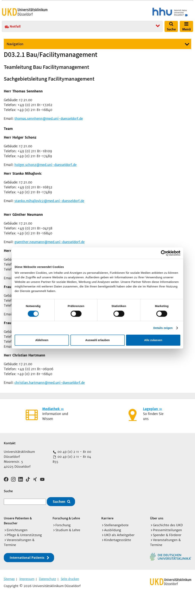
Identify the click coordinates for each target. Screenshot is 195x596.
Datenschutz (47, 579)
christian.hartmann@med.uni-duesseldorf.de (49, 383)
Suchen (59, 501)
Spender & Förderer (167, 535)
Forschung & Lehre (66, 518)
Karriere (107, 518)
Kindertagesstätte (117, 540)
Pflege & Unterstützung (24, 535)
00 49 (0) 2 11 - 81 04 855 (72, 459)
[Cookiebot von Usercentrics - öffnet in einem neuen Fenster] (163, 253)
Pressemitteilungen (167, 530)
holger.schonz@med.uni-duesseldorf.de (45, 165)
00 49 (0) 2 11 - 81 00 (74, 452)
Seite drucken (70, 579)
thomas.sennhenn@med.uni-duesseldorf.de (48, 119)
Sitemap (9, 579)
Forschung (63, 525)
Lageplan (150, 409)
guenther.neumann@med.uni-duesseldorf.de (49, 242)
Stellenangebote (116, 525)
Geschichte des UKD (168, 525)
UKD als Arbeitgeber (119, 535)
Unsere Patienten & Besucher (18, 520)
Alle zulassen (153, 340)
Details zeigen (163, 327)
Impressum (26, 579)
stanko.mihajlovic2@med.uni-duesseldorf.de (49, 201)
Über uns (156, 518)
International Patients (27, 557)
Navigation (15, 44)
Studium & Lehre (67, 530)
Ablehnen (41, 340)
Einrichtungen (17, 530)
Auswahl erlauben (97, 340)
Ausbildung (112, 530)
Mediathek (51, 409)
